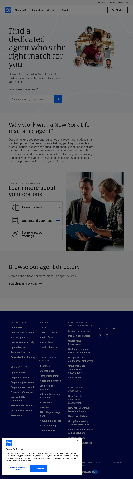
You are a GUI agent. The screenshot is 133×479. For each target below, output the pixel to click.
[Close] (78, 441)
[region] (42, 456)
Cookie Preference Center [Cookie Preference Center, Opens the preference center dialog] (17, 468)
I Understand (39, 468)
